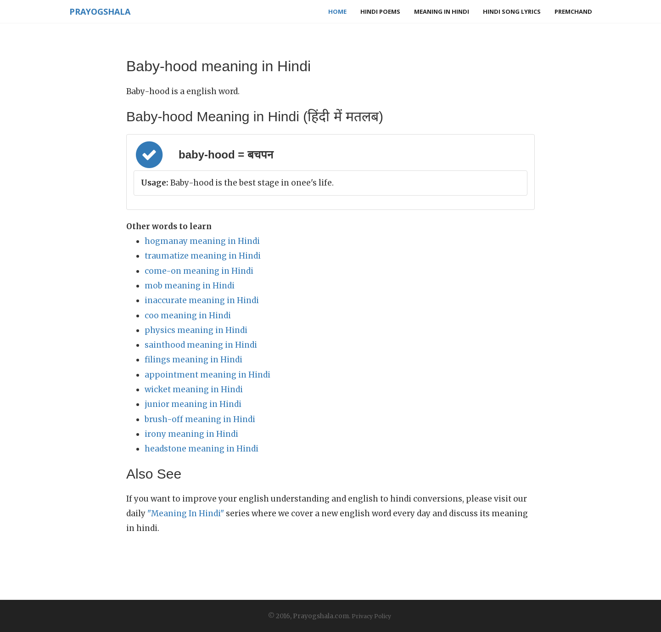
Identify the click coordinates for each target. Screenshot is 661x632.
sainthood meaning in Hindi (201, 345)
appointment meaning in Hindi (207, 375)
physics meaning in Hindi (196, 330)
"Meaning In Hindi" (185, 513)
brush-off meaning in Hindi (200, 419)
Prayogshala (99, 11)
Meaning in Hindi (441, 11)
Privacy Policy (371, 616)
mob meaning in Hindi (190, 286)
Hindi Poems (380, 11)
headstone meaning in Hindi (201, 449)
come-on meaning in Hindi (199, 271)
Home (337, 11)
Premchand (573, 11)
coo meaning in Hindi (188, 315)
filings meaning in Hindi (193, 360)
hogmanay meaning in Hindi (202, 241)
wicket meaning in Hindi (194, 389)
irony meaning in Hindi (191, 434)
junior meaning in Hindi (193, 404)
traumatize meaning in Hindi (203, 256)
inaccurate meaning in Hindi (202, 300)
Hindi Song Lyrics (512, 11)
